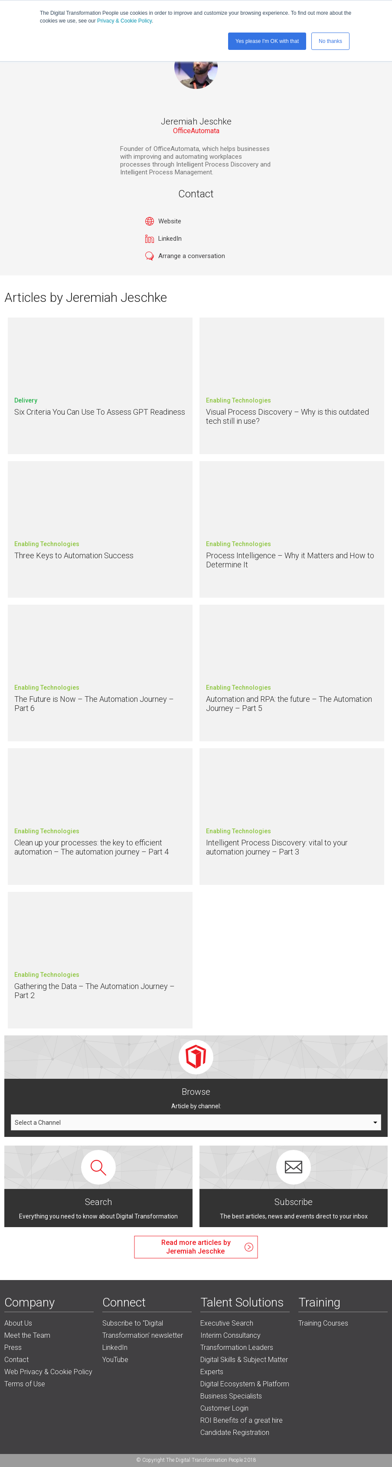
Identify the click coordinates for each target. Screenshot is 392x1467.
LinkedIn (170, 238)
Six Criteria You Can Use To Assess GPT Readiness (99, 411)
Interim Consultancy (230, 1335)
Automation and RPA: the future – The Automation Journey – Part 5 (289, 703)
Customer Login (224, 1408)
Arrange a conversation (191, 256)
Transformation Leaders (236, 1347)
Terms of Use (24, 1384)
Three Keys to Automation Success (74, 555)
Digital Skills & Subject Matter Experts (244, 1366)
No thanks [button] (330, 41)
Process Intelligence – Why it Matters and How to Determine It (290, 560)
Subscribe (293, 1202)
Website (169, 221)
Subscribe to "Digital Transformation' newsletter (142, 1329)
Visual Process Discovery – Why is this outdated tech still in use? (287, 416)
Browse (196, 1092)
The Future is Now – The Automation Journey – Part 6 (94, 703)
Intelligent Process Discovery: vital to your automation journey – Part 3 (277, 847)
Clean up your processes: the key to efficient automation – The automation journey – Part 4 (91, 847)
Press (13, 1347)
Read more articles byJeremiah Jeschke (196, 1246)
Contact (16, 1360)
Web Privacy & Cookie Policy (48, 1372)
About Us (18, 1323)
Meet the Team (27, 1335)
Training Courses (323, 1323)
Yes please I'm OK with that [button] (267, 41)
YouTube (115, 1360)
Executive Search (226, 1323)
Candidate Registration (234, 1432)
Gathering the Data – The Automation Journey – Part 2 (94, 991)
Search (98, 1202)
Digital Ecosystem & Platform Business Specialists (244, 1390)
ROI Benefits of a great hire (241, 1420)
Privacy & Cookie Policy (124, 21)
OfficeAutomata (196, 131)
